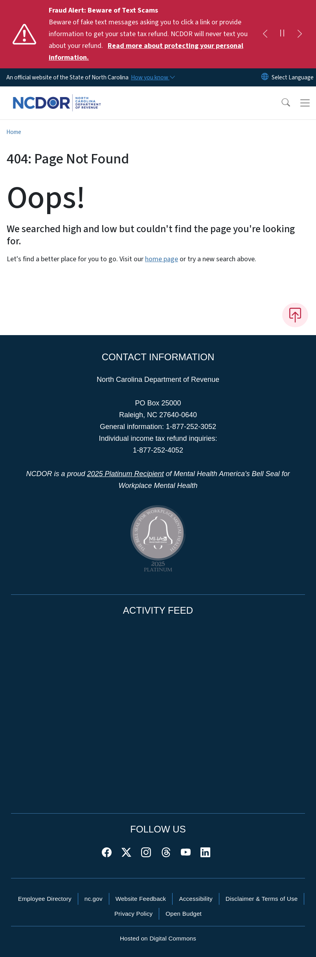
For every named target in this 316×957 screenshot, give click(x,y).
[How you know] (152, 77)
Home (13, 132)
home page (161, 259)
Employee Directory (45, 898)
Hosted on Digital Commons (158, 938)
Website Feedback (141, 898)
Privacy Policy (133, 913)
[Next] (299, 34)
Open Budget (183, 913)
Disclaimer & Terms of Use (262, 898)
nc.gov (94, 898)
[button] (280, 103)
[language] (293, 77)
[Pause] (282, 34)
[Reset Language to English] (264, 77)
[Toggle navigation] (305, 103)
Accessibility (195, 898)
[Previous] (265, 34)
